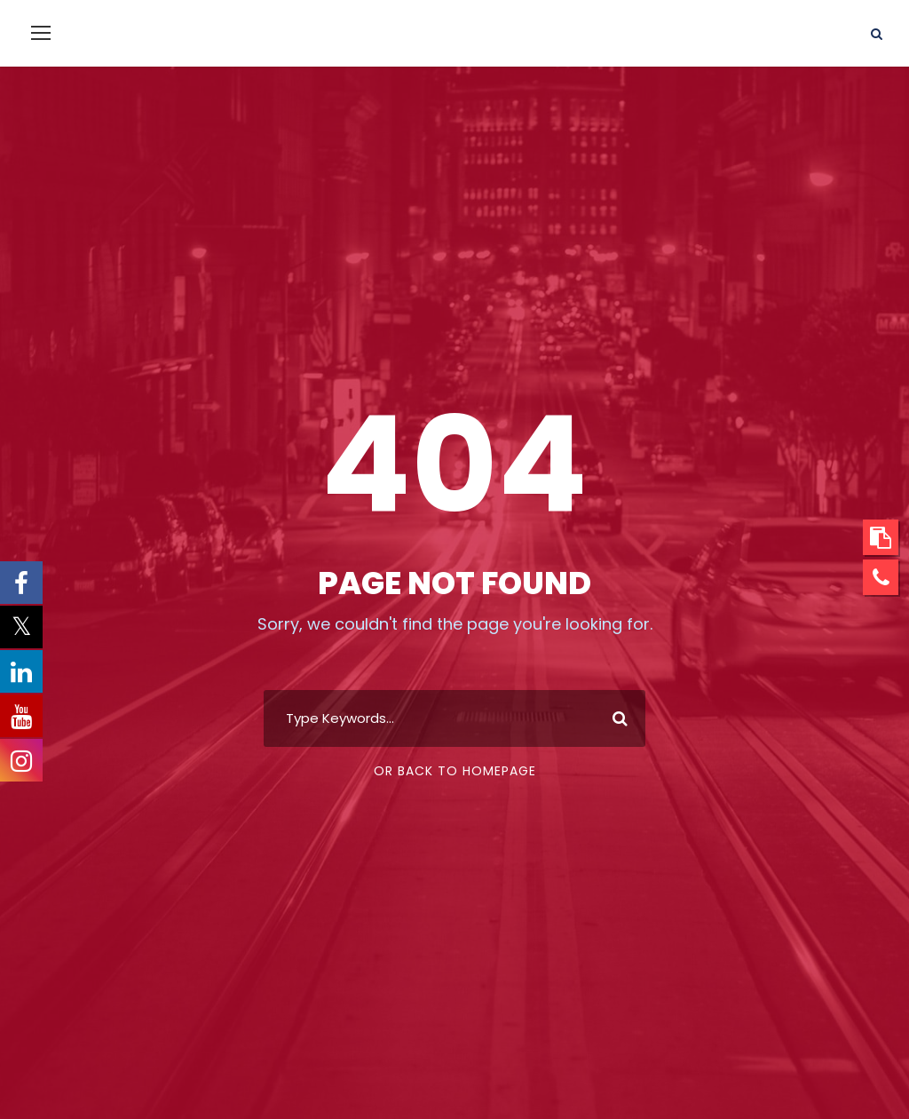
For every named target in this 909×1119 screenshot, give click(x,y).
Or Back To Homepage (455, 771)
